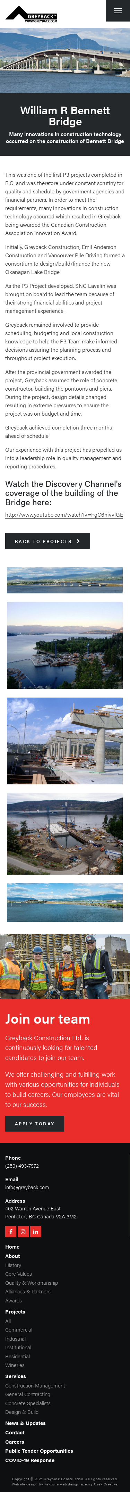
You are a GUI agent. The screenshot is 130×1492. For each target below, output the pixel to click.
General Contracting (27, 1394)
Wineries (15, 1364)
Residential (17, 1356)
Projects (15, 1311)
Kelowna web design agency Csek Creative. (81, 1484)
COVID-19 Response (29, 1460)
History (13, 1264)
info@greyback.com (27, 1187)
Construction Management (35, 1385)
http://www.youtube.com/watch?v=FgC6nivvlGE (64, 514)
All (8, 1320)
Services (15, 1376)
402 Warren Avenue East (33, 1208)
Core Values (18, 1273)
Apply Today (35, 1123)
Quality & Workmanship (31, 1282)
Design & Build (21, 1411)
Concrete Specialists (28, 1403)
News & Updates (25, 1422)
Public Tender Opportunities (39, 1450)
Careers (14, 1441)
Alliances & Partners (28, 1291)
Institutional (18, 1347)
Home (12, 1246)
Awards (13, 1300)
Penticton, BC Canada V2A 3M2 (41, 1216)
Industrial (15, 1338)
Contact (14, 1432)
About (12, 1255)
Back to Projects (48, 541)
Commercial (18, 1329)
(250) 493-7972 (22, 1165)
